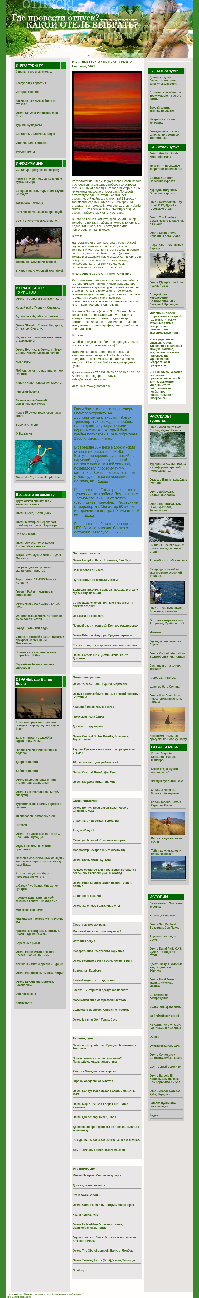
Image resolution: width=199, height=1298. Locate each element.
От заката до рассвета (88, 615)
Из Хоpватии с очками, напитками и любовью (165, 1026)
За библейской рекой (164, 1015)
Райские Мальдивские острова (94, 1071)
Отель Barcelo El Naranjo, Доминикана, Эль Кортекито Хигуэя (165, 1079)
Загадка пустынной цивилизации (163, 1105)
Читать (107, 438)
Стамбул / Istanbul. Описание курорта (99, 840)
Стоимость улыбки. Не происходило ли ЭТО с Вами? (165, 96)
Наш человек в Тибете (88, 570)
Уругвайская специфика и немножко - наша (34, 502)
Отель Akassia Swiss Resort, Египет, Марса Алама (35, 544)
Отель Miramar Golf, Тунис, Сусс (95, 1019)
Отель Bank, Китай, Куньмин (92, 860)
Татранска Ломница (29, 203)
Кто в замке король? (87, 1195)
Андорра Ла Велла (163, 677)
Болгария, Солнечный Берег (36, 134)
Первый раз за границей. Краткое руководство (105, 625)
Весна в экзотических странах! (37, 220)
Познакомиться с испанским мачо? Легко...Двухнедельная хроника (97, 1060)
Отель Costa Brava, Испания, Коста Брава (165, 234)
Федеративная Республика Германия (98, 951)
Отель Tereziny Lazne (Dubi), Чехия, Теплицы (104, 1260)
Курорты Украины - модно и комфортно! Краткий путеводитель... (168, 467)
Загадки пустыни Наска (167, 781)
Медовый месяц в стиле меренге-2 (97, 931)
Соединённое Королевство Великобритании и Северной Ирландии (164, 299)
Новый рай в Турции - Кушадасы (38, 307)
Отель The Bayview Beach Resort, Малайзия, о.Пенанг (167, 221)
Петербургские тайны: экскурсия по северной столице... (166, 573)
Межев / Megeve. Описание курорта (97, 1175)
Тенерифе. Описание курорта (36, 261)
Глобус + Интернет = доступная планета (100, 990)
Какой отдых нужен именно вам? (164, 770)
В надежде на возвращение (159, 996)
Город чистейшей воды (32, 628)
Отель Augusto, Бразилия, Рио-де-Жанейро (164, 757)
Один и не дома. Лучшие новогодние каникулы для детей (163, 80)
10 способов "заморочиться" (36, 816)
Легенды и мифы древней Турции (39, 964)
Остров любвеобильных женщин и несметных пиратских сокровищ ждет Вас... (40, 861)
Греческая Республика (88, 716)
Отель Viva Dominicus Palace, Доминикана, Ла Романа (166, 699)
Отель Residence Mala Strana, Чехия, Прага (102, 960)
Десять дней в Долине (165, 1066)
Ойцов (154, 1036)
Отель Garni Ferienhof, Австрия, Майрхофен (103, 1205)
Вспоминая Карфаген (88, 970)
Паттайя (21, 825)
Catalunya (79, 1270)
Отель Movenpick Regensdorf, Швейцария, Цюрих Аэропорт (36, 523)
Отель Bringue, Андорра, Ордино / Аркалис (103, 635)
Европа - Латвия (27, 424)
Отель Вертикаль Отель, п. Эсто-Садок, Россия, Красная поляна (39, 351)
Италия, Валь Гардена (31, 142)
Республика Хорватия (31, 83)
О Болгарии (24, 433)
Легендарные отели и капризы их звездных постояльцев (164, 135)
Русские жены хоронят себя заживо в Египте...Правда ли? (36, 899)
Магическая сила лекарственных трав (99, 1000)
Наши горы (23, 361)
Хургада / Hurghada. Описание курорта (163, 191)
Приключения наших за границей (39, 212)
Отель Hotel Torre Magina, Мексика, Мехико (162, 983)
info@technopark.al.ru (19, 1296)
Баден (154, 1115)
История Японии (27, 92)
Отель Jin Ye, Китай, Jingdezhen (38, 477)
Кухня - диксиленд (85, 1214)
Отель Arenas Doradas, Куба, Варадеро (165, 1092)
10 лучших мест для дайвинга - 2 (95, 762)
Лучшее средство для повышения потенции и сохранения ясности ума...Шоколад (105, 871)
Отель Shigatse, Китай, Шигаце (94, 782)
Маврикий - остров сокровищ (162, 121)
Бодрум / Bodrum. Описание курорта (162, 179)
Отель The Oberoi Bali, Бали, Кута (39, 298)
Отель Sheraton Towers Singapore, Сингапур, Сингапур (39, 327)
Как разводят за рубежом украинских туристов (33, 569)
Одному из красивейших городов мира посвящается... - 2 (39, 617)
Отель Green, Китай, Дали (34, 513)
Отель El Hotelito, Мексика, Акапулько (165, 791)
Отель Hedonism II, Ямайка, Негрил (40, 973)
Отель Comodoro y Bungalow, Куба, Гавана (166, 1056)
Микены (155, 632)
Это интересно (26, 994)
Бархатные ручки (28, 943)
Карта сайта (24, 1002)
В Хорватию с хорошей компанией (40, 270)
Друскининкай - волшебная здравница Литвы (34, 739)
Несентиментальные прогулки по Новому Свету (168, 737)
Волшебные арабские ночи (168, 560)
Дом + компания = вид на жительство (99, 1149)
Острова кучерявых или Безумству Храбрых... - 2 (167, 622)
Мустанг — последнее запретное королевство (166, 167)
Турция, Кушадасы (29, 125)
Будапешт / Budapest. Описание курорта (101, 1009)
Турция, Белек (26, 151)
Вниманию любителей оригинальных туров (31, 402)
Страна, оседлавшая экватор (93, 1081)
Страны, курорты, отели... (34, 71)
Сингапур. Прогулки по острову (38, 170)
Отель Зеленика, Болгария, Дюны (96, 905)
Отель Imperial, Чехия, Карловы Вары (166, 803)
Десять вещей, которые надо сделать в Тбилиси (166, 967)
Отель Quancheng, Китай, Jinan (94, 1117)
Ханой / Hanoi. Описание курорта (39, 382)
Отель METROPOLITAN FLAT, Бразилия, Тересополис (165, 507)
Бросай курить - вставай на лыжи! (161, 109)
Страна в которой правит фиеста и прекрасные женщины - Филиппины (40, 640)
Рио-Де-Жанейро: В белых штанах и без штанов (106, 1140)
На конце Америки (162, 915)
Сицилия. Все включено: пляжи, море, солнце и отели (167, 548)
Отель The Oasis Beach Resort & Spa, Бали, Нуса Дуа (38, 835)
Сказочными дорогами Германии (96, 820)
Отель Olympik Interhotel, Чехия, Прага (167, 284)
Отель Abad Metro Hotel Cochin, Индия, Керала (166, 428)
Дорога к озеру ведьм (88, 726)
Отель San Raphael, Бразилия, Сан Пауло (164, 926)
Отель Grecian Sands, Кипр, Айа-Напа (164, 155)
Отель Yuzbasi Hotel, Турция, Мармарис (100, 684)
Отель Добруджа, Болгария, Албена (162, 493)
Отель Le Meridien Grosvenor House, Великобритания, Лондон (98, 1226)
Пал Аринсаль (26, 534)
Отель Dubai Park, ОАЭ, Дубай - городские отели (166, 952)
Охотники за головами (165, 1045)
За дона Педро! (83, 830)
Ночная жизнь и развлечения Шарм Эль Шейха (36, 654)
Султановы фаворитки (166, 1007)
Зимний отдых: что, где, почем (94, 980)
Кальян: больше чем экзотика (93, 707)
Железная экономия (30, 910)
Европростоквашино (87, 896)
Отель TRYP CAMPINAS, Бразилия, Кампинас (166, 610)
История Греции (84, 941)
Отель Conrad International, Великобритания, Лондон (168, 655)
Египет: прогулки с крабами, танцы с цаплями (105, 645)
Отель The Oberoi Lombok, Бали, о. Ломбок (103, 1250)
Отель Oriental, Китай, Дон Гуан (94, 772)
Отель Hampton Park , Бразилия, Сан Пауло (103, 560)
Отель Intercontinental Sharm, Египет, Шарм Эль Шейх (36, 781)
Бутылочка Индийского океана (37, 316)
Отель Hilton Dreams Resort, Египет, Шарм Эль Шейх (35, 953)
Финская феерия (27, 391)
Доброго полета (27, 762)
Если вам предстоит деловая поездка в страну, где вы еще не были (38, 725)
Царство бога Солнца (164, 686)
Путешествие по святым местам (95, 580)
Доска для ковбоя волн (89, 1185)
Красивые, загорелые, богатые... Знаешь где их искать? (38, 932)
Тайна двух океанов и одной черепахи (166, 852)
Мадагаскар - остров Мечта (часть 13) (99, 850)
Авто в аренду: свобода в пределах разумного (34, 875)
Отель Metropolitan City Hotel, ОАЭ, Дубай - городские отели (166, 205)
